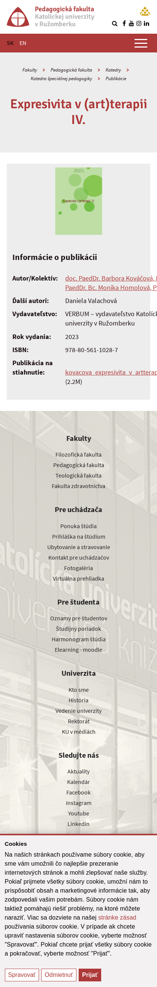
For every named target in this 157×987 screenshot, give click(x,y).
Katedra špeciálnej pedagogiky (61, 78)
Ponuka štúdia (78, 526)
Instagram (78, 802)
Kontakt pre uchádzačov (78, 557)
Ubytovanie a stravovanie (78, 547)
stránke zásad (117, 917)
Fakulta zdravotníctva (78, 486)
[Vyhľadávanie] (114, 23)
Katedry (113, 70)
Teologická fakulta (78, 475)
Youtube (78, 813)
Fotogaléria (78, 568)
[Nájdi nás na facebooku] (124, 23)
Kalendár (78, 781)
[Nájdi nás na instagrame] (139, 23)
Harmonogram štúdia (79, 639)
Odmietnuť (59, 975)
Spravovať (22, 975)
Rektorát (79, 721)
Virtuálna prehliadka (78, 578)
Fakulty (29, 70)
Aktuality (78, 771)
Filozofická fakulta (78, 454)
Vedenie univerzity (78, 710)
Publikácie (116, 78)
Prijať (90, 975)
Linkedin (78, 823)
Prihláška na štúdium (78, 536)
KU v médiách (79, 731)
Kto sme (79, 689)
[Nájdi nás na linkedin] (146, 23)
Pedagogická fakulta (71, 70)
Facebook (78, 792)
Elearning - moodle (78, 649)
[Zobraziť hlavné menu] (141, 43)
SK (10, 42)
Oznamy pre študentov (78, 618)
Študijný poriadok (78, 628)
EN (22, 42)
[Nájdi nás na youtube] (131, 23)
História (78, 700)
